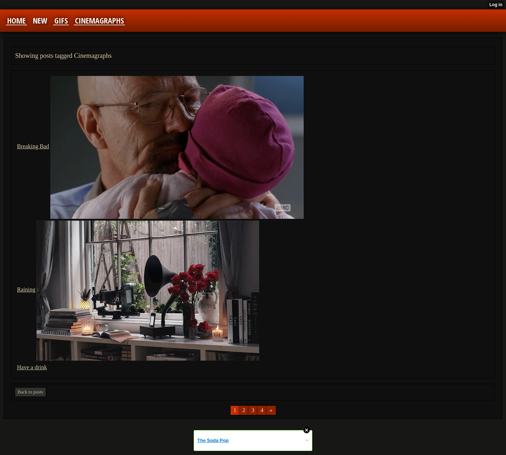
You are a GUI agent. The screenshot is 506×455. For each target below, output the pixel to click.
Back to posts (30, 392)
